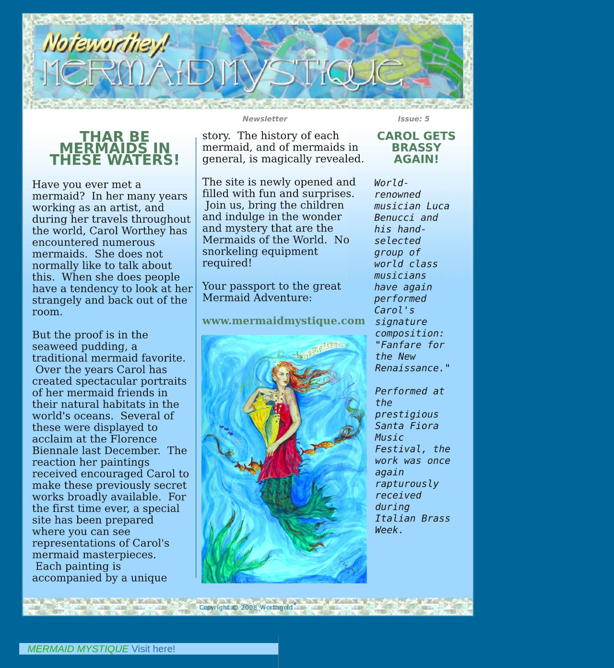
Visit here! (153, 648)
